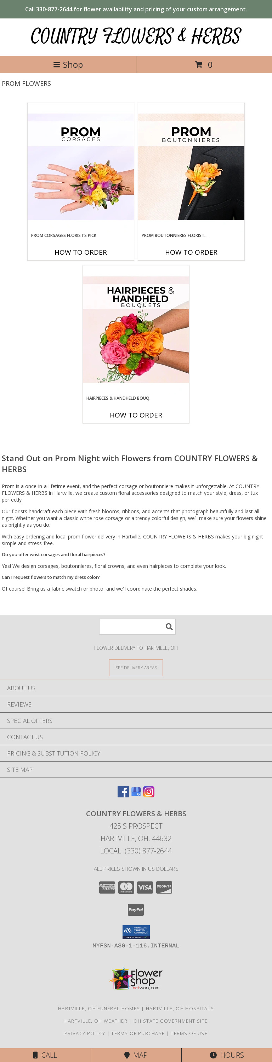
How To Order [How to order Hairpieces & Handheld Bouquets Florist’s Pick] (136, 415)
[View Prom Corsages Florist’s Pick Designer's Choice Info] (81, 167)
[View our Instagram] (148, 795)
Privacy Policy (84, 1033)
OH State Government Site (171, 1021)
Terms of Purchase (138, 1033)
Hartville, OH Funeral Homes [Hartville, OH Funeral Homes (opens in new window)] (99, 1008)
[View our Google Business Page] (136, 795)
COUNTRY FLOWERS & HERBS (136, 36)
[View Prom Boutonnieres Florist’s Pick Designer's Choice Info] (191, 167)
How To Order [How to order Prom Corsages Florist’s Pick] (81, 252)
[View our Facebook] (123, 795)
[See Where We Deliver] (136, 667)
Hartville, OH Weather (96, 1021)
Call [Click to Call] (45, 1055)
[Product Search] (137, 627)
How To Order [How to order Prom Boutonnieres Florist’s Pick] (191, 252)
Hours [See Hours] (227, 1055)
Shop (68, 64)
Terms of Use (189, 1033)
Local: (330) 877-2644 (136, 851)
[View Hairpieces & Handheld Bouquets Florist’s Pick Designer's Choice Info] (136, 330)
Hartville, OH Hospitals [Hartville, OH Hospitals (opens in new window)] (180, 1008)
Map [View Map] (136, 1055)
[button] (136, 932)
